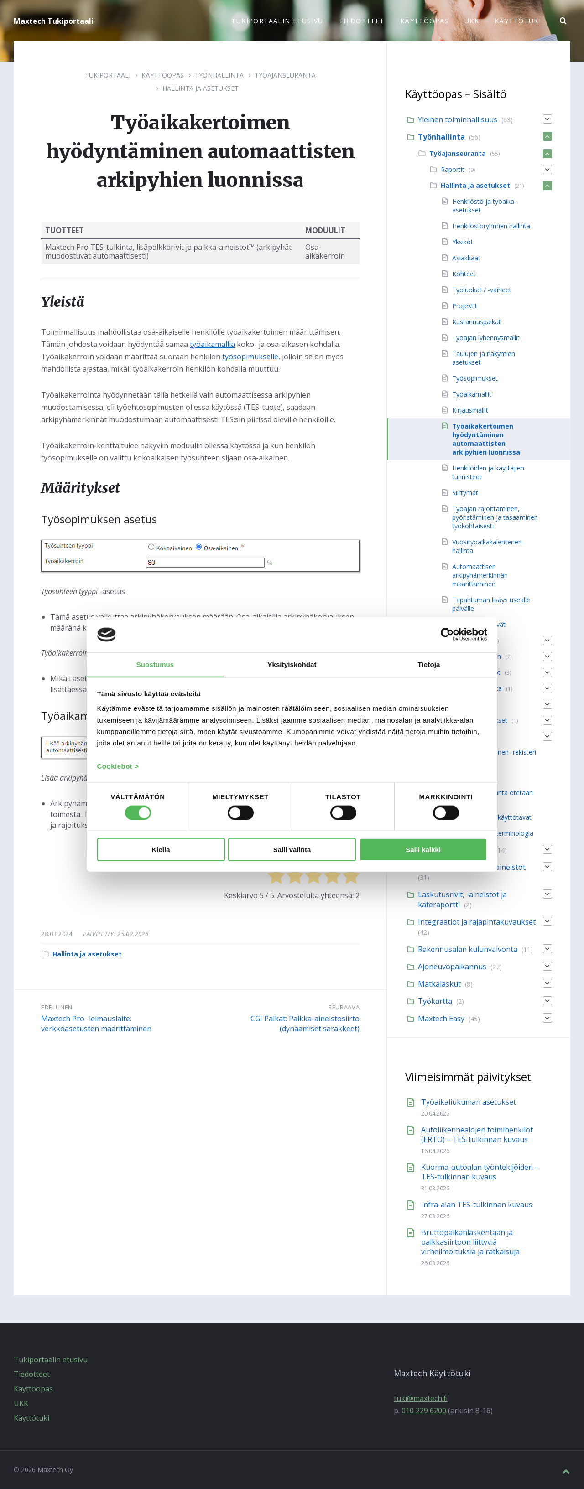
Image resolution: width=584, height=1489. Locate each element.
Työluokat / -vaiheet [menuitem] (481, 290)
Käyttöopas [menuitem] (424, 20)
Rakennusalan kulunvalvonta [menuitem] (467, 950)
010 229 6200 (424, 1411)
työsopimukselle (250, 357)
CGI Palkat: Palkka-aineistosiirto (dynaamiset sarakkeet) (305, 1024)
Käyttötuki (31, 1418)
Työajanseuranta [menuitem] (457, 154)
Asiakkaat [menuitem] (466, 258)
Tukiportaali (107, 75)
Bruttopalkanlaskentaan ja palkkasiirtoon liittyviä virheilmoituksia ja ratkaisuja (470, 1242)
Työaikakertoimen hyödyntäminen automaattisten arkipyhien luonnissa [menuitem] (486, 439)
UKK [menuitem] (471, 20)
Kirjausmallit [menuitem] (470, 410)
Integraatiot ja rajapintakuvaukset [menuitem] (477, 922)
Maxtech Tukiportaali (54, 21)
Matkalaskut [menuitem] (439, 984)
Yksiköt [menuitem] (462, 242)
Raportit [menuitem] (452, 169)
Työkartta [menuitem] (435, 1002)
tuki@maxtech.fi (421, 1399)
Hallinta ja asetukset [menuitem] (475, 185)
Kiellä (160, 849)
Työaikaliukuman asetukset (468, 1102)
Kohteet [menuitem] (464, 274)
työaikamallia (212, 345)
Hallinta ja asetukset (200, 88)
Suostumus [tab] (155, 664)
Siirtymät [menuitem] (465, 493)
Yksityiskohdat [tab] (291, 664)
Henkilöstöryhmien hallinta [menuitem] (491, 226)
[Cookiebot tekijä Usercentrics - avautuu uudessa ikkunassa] (447, 634)
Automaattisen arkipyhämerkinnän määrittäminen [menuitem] (480, 576)
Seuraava (344, 1007)
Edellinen (57, 1007)
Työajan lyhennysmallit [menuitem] (486, 338)
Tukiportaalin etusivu (51, 1360)
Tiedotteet (32, 1375)
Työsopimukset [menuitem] (475, 378)
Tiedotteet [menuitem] (362, 20)
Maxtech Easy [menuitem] (441, 1019)
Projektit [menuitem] (464, 306)
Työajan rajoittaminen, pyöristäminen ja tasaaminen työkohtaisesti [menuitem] (495, 518)
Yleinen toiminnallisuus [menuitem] (457, 120)
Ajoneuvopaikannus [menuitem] (452, 967)
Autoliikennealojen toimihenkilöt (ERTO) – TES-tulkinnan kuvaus (477, 1135)
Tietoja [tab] (429, 664)
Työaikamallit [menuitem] (471, 394)
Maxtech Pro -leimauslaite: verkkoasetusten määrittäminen (96, 1024)
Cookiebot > (118, 766)
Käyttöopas (162, 75)
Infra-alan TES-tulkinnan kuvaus (476, 1205)
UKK (21, 1404)
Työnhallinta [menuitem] (441, 137)
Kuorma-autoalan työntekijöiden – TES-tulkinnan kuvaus (480, 1172)
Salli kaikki (423, 849)
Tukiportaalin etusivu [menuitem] (277, 20)
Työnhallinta (219, 75)
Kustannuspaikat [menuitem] (476, 322)
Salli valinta (292, 849)
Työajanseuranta (285, 75)
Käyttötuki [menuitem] (518, 20)
